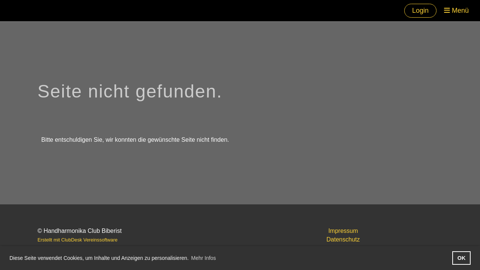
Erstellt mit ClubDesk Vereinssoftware (77, 240)
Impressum (343, 231)
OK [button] (462, 258)
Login (420, 10)
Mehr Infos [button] (203, 258)
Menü (456, 10)
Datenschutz (343, 239)
